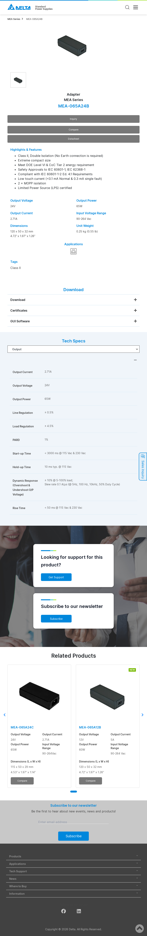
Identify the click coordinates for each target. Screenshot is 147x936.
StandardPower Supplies (44, 8)
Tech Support (73, 871)
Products (73, 856)
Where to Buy (73, 886)
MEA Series (13, 19)
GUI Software (20, 321)
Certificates (18, 310)
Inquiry (73, 118)
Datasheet (73, 138)
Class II (15, 268)
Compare (73, 129)
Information (73, 894)
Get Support (56, 577)
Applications (73, 864)
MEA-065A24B (34, 19)
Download (17, 300)
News (73, 879)
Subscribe (56, 618)
